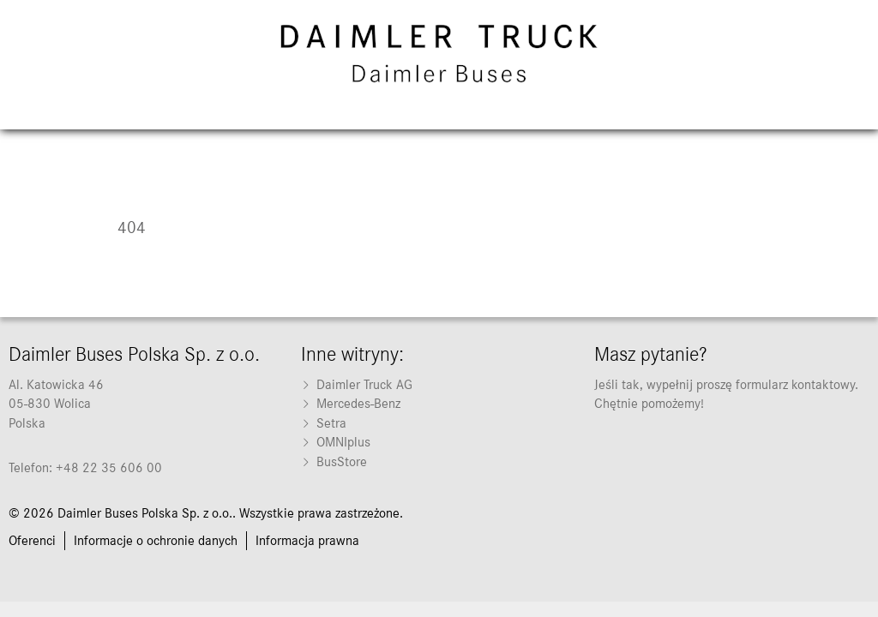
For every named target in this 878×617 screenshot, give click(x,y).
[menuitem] (438, 384)
